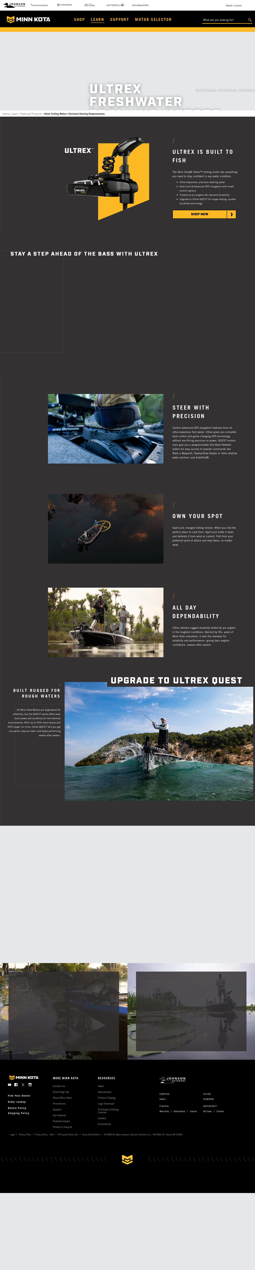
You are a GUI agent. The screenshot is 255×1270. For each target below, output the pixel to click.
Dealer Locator (234, 5)
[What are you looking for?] (227, 20)
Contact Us (59, 1086)
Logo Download (106, 1103)
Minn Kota (164, 1111)
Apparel (57, 1109)
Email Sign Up (61, 1091)
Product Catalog (106, 1097)
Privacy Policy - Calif (44, 1134)
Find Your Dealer (19, 1095)
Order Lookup (17, 1101)
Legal (12, 1134)
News (101, 1086)
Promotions (59, 1103)
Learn (97, 19)
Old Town (207, 1111)
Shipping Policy (18, 1113)
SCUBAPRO (208, 1099)
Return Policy (17, 1107)
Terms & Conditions (91, 1134)
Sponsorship (104, 1091)
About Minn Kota (62, 1097)
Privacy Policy (25, 1134)
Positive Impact (61, 1121)
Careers (102, 1118)
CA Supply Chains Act (68, 1134)
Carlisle (220, 1111)
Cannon (193, 1111)
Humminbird (179, 1111)
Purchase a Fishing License (108, 1111)
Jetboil (163, 1099)
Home (6, 113)
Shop (79, 19)
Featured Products (31, 113)
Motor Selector (153, 19)
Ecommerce (104, 1123)
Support (119, 19)
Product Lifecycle (62, 1126)
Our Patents (59, 1115)
